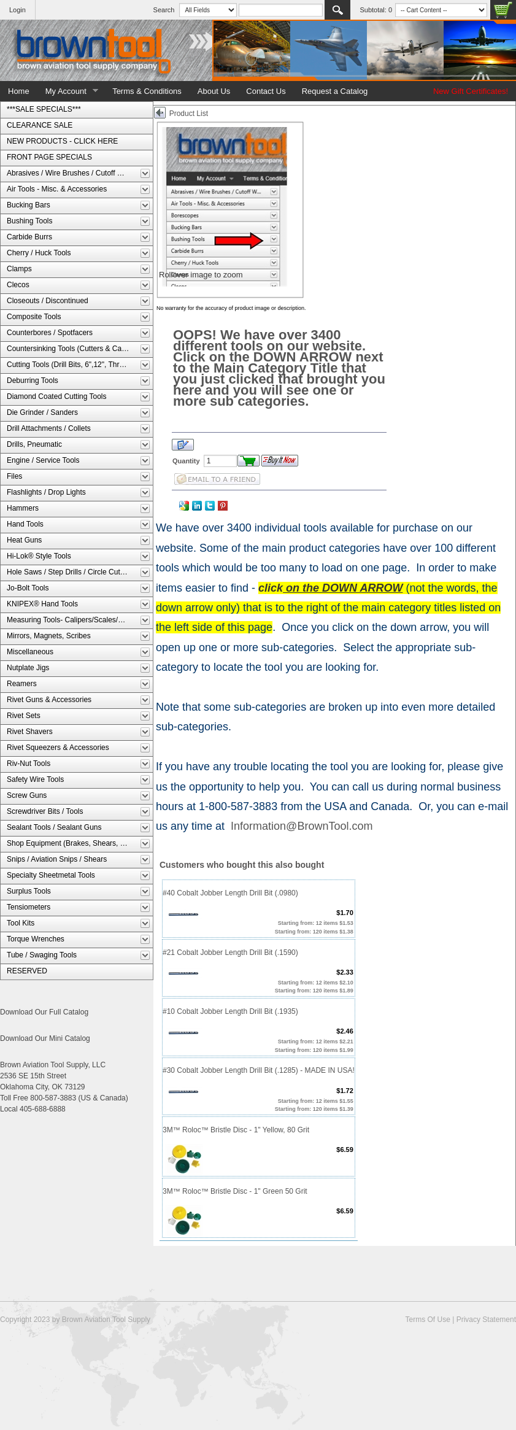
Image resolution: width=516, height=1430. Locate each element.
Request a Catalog (335, 91)
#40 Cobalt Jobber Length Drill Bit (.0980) (230, 893)
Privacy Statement (486, 1319)
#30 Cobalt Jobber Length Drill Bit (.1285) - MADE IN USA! (259, 1070)
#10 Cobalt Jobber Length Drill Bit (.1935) (230, 1011)
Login (17, 10)
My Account (68, 91)
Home (18, 91)
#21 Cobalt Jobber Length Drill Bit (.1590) (230, 952)
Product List (188, 113)
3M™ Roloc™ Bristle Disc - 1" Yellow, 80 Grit (236, 1130)
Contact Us (265, 91)
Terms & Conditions (147, 91)
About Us (214, 91)
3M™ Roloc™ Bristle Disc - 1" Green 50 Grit (235, 1191)
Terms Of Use (427, 1319)
